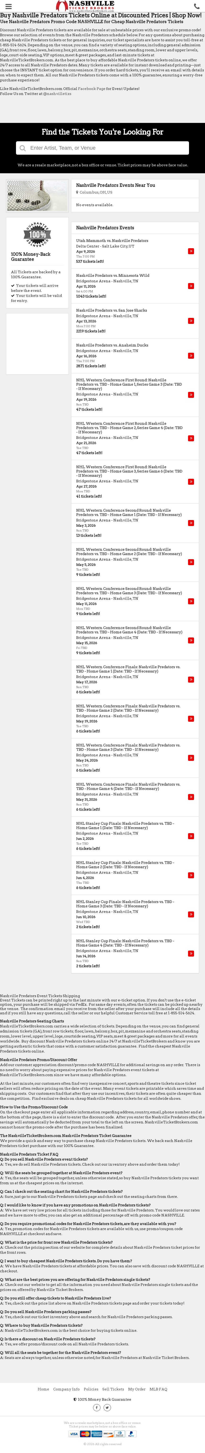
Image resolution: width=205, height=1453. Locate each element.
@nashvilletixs (57, 94)
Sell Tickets (113, 1389)
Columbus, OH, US (94, 192)
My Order (137, 1389)
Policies (91, 1389)
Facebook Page (91, 89)
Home (43, 1389)
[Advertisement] (87, 110)
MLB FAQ (158, 1389)
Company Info (66, 1389)
